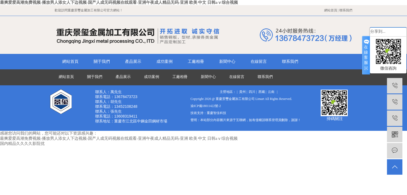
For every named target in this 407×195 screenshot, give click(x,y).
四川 (252, 92)
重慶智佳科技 (216, 113)
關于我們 (102, 61)
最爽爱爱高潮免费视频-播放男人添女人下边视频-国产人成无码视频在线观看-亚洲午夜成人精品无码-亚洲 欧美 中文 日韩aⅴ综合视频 (119, 2)
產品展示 (133, 61)
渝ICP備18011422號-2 (206, 106)
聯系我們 (345, 10)
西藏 (261, 92)
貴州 (242, 92)
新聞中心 (227, 61)
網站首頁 (330, 10)
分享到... (377, 31)
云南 (271, 92)
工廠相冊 (196, 61)
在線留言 (259, 61)
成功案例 (164, 61)
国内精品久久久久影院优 (22, 143)
